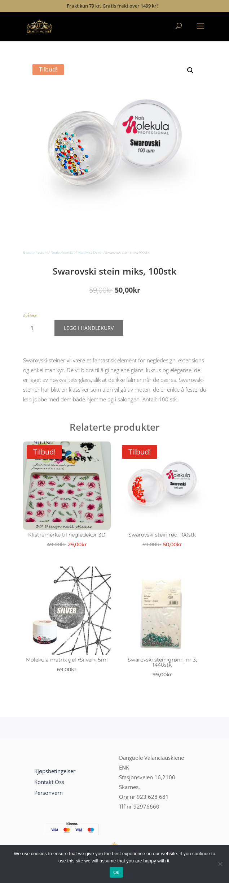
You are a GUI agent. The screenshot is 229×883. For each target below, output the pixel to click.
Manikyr (84, 252)
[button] (190, 70)
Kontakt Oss (49, 781)
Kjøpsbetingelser (54, 771)
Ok (116, 872)
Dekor (98, 252)
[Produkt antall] (35, 328)
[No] (220, 863)
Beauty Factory (35, 252)
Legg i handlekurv (89, 327)
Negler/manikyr (62, 252)
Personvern (48, 792)
